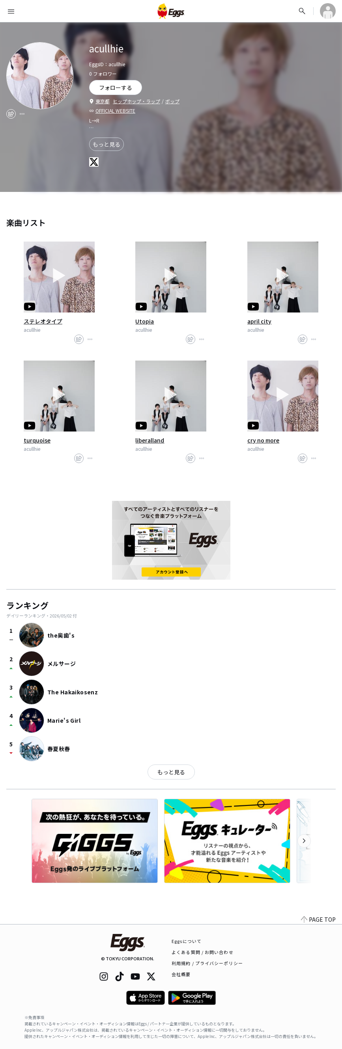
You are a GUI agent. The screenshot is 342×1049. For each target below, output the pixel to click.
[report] (22, 114)
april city (259, 321)
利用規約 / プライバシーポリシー (207, 963)
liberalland (149, 440)
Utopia (144, 321)
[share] (11, 114)
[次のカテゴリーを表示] (304, 841)
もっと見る (106, 144)
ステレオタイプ (43, 321)
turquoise (37, 440)
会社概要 (181, 974)
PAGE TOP (318, 919)
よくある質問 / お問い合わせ (203, 952)
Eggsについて (187, 941)
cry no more (263, 440)
